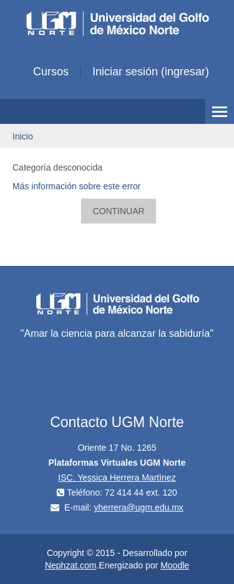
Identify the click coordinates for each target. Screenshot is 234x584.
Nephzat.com (70, 565)
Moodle (174, 565)
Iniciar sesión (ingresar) (150, 71)
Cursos (51, 71)
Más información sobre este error (76, 186)
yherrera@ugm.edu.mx (138, 507)
